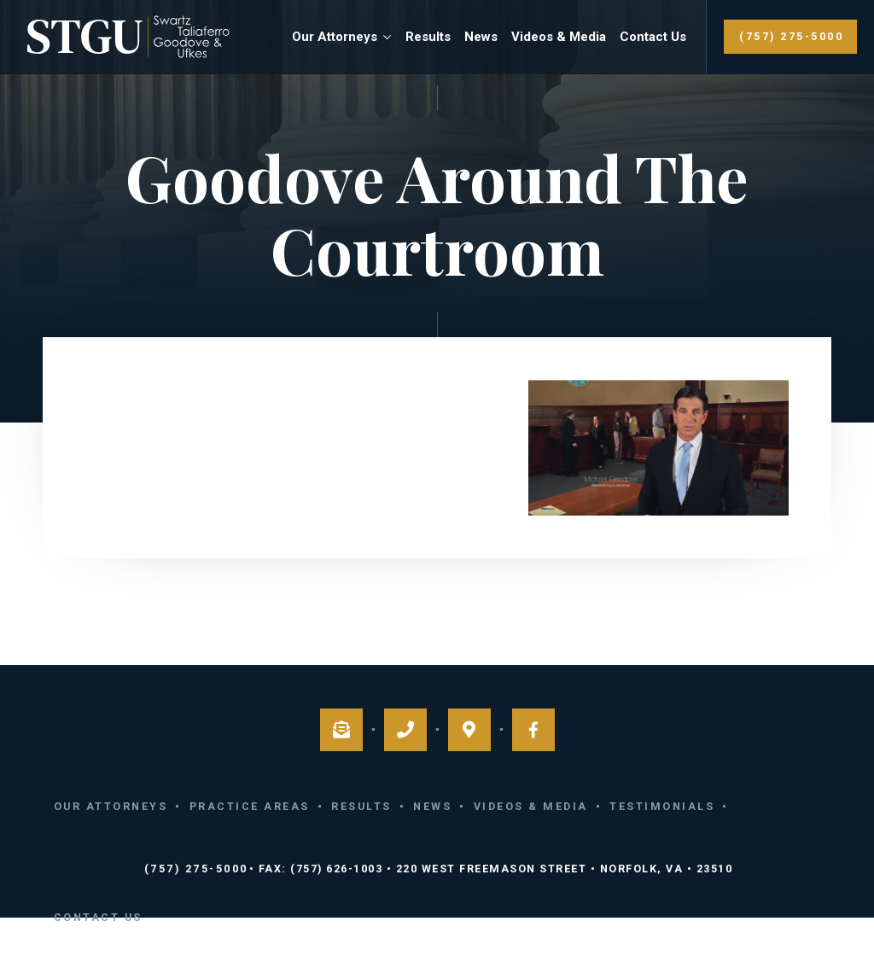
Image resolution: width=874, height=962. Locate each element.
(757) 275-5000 (791, 36)
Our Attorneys (334, 36)
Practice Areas (249, 806)
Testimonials (661, 806)
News (481, 36)
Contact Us (653, 36)
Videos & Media (558, 36)
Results (428, 36)
